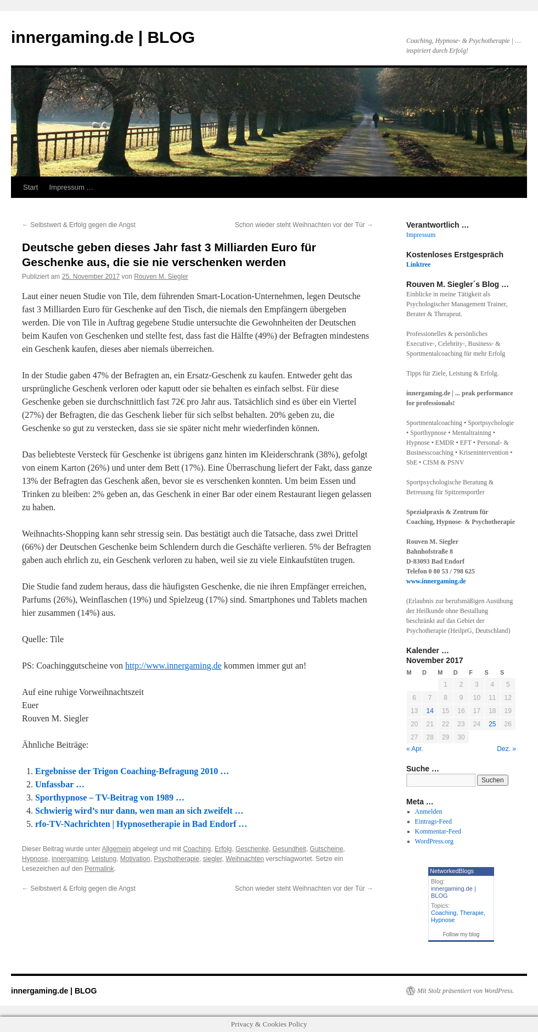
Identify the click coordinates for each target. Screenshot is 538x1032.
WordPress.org (434, 841)
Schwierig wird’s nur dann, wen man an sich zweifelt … (139, 810)
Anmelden (428, 811)
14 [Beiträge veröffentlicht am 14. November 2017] (429, 711)
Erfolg (223, 849)
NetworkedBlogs (452, 871)
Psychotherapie (176, 859)
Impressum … (71, 187)
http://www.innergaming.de (173, 665)
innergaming (70, 859)
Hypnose (35, 859)
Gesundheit (289, 849)
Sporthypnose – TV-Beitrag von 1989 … (109, 797)
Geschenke (252, 849)
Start (30, 187)
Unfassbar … (60, 784)
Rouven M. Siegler (161, 276)
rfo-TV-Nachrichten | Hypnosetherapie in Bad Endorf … (141, 824)
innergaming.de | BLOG (103, 37)
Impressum (420, 235)
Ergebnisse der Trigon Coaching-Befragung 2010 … (132, 771)
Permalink (99, 869)
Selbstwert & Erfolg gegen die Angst (79, 225)
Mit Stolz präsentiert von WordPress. (465, 991)
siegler (212, 859)
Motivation (135, 859)
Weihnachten (245, 859)
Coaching (197, 849)
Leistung (104, 859)
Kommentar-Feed (438, 831)
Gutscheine (326, 849)
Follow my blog (461, 934)
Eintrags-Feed (433, 821)
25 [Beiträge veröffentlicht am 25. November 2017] (492, 724)
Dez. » (506, 749)
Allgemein (116, 849)
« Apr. (414, 749)
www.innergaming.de (436, 581)
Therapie (471, 912)
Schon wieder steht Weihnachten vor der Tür (304, 225)
